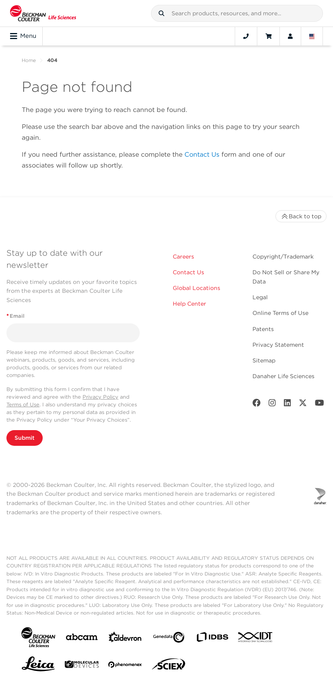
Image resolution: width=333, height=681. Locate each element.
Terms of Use (22, 405)
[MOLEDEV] (81, 666)
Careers (183, 256)
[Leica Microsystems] (38, 666)
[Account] (290, 36)
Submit (24, 438)
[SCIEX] (168, 666)
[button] (161, 13)
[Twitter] (303, 404)
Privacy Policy (100, 397)
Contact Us (201, 154)
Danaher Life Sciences (283, 376)
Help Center (189, 303)
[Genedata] (168, 639)
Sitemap (263, 360)
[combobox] (237, 13)
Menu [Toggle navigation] (23, 36)
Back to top (301, 216)
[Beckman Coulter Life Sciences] (43, 13)
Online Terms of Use (280, 313)
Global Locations (196, 288)
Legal (260, 297)
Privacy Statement (278, 345)
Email (15, 316)
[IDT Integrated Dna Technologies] (255, 638)
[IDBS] (212, 639)
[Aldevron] (125, 639)
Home (29, 60)
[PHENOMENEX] (125, 666)
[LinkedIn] (287, 404)
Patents (263, 329)
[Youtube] (319, 404)
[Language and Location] (312, 36)
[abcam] (81, 638)
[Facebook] (256, 404)
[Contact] (246, 36)
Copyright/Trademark (283, 256)
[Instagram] (272, 404)
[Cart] (268, 36)
